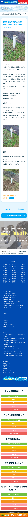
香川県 (14, 276)
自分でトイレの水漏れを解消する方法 (13, 355)
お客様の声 (6, 361)
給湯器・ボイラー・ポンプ (10, 326)
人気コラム (6, 332)
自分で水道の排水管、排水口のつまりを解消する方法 (14, 343)
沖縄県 (23, 282)
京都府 (14, 270)
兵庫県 (23, 270)
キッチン (6, 320)
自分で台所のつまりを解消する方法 (12, 351)
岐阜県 (14, 266)
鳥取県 (23, 274)
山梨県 (23, 265)
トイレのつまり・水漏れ (9, 293)
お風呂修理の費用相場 (9, 347)
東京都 (5, 265)
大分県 (5, 280)
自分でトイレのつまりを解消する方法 (13, 353)
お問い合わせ (6, 367)
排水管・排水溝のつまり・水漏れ (12, 301)
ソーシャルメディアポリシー (10, 373)
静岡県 (5, 266)
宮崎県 (5, 282)
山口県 (5, 274)
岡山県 (14, 272)
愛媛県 (23, 276)
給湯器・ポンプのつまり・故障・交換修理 (14, 306)
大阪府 (5, 272)
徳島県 (5, 276)
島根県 (14, 274)
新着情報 (5, 369)
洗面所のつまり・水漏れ (9, 299)
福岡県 (14, 278)
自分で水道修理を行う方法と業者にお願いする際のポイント (14, 335)
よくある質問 (6, 363)
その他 (12, 197)
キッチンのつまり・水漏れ (10, 295)
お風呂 (5, 318)
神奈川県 (14, 265)
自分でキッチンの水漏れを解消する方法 (13, 349)
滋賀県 (23, 268)
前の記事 (7, 209)
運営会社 (5, 365)
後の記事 (21, 209)
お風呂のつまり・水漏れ (9, 297)
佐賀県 (23, 278)
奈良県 (5, 270)
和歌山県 (14, 268)
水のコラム (6, 314)
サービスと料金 (7, 291)
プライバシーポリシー (9, 371)
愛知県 (23, 266)
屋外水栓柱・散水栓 (8, 324)
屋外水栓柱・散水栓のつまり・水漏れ (13, 308)
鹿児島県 (14, 282)
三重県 (5, 268)
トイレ (5, 316)
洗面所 (5, 322)
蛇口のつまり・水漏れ (9, 303)
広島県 (23, 272)
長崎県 (14, 280)
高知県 (5, 278)
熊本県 (23, 280)
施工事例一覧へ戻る (14, 215)
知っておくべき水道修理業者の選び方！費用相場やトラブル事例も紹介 (14, 339)
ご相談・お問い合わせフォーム (14, 240)
